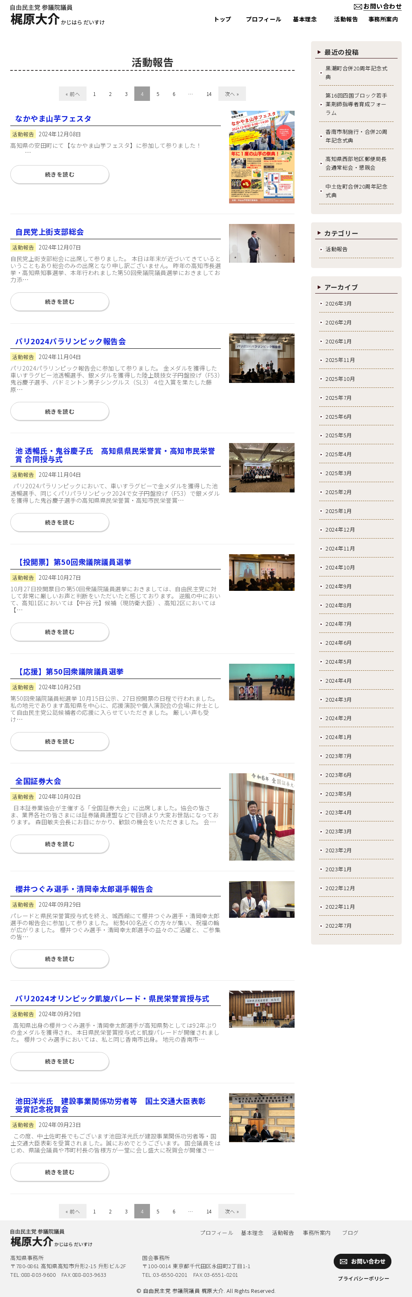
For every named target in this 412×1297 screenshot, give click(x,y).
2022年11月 (340, 906)
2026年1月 (338, 341)
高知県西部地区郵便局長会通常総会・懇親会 (356, 163)
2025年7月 (338, 397)
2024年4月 (338, 680)
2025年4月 (338, 454)
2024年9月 (338, 586)
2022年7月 (338, 925)
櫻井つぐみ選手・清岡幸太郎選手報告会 (84, 888)
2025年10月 (340, 379)
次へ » (232, 93)
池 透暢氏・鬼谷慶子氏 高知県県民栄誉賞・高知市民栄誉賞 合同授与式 (115, 454)
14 (209, 93)
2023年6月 (338, 775)
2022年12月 (340, 888)
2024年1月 (338, 737)
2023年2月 (338, 850)
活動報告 (336, 249)
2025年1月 (338, 511)
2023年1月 (338, 869)
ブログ (350, 1232)
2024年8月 (338, 605)
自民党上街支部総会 (49, 231)
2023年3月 (338, 831)
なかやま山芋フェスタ (53, 118)
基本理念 (252, 1232)
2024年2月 (338, 718)
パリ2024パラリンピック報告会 (70, 341)
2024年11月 (340, 548)
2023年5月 (338, 794)
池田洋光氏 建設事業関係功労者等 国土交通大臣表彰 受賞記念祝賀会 (114, 1104)
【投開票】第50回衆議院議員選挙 (73, 561)
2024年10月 (340, 567)
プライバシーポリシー (363, 1278)
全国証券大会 (38, 780)
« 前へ (73, 93)
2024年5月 (338, 661)
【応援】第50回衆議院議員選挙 (69, 671)
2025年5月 (338, 435)
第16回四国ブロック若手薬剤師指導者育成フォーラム (356, 104)
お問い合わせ (377, 6)
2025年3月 (338, 473)
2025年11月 (340, 360)
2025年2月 (338, 492)
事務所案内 (317, 1232)
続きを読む (60, 174)
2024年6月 (338, 642)
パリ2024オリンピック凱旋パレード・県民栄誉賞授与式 (112, 998)
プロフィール (216, 1232)
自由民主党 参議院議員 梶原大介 (183, 1291)
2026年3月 (338, 303)
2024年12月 (340, 529)
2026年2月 (338, 322)
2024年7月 (338, 624)
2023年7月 (338, 756)
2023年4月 (338, 812)
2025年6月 (338, 416)
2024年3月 (338, 699)
